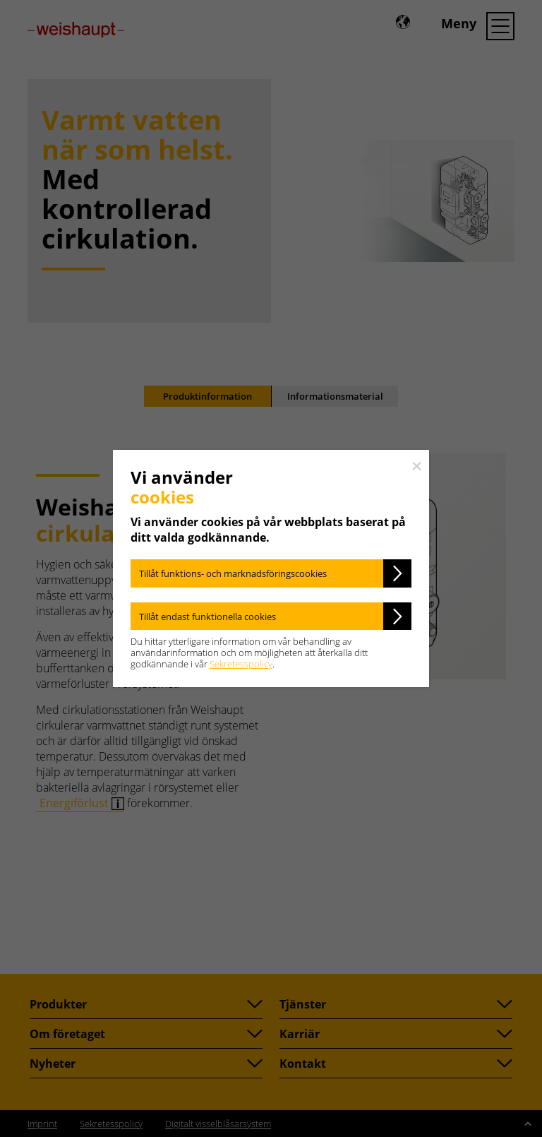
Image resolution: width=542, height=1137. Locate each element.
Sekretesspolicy (241, 663)
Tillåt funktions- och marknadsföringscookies (233, 573)
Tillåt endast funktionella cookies (207, 616)
